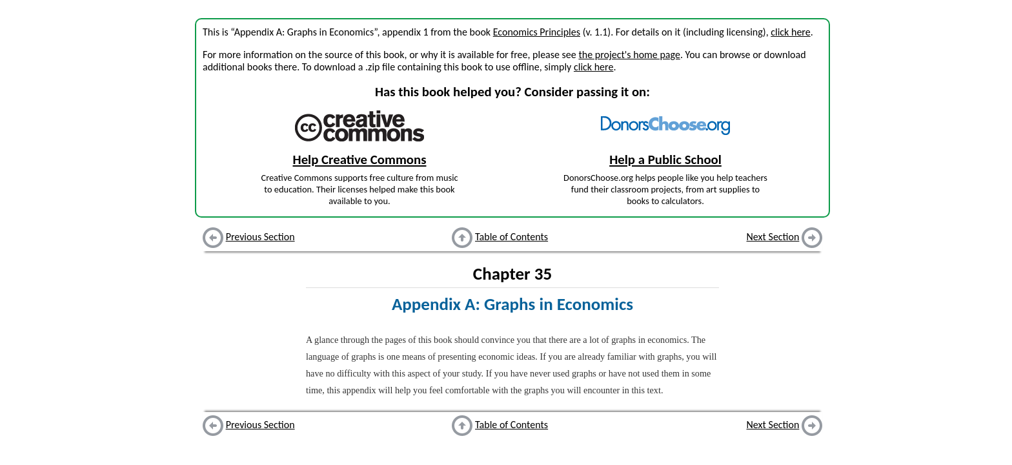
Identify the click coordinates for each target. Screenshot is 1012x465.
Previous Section (260, 237)
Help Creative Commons (360, 159)
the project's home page (629, 54)
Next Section (773, 237)
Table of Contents (511, 237)
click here (790, 32)
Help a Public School (665, 159)
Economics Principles (536, 32)
